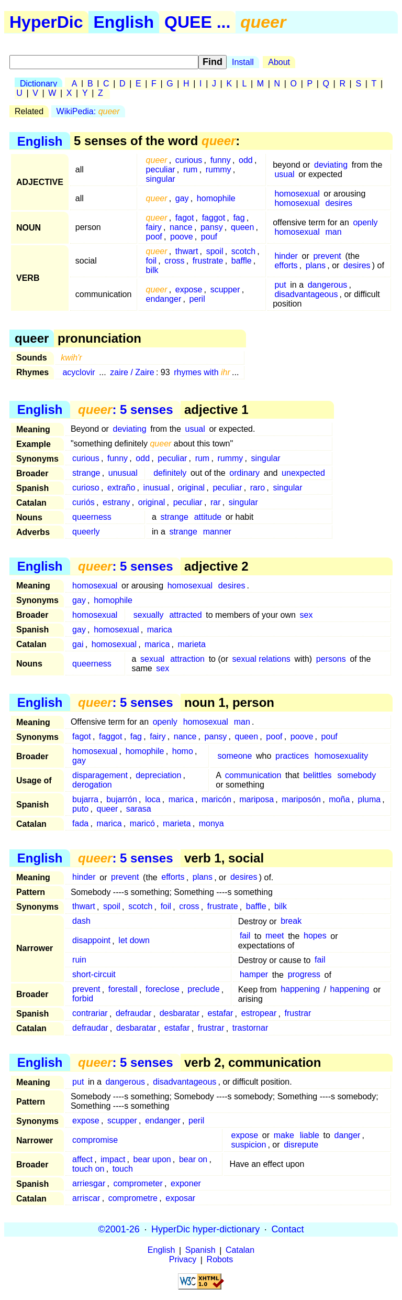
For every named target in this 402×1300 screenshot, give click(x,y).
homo (182, 751)
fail (245, 936)
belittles (317, 775)
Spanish (200, 1250)
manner (217, 531)
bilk (152, 270)
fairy (154, 227)
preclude (203, 989)
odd (246, 160)
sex (306, 614)
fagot (184, 217)
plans (316, 265)
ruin (79, 960)
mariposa (256, 799)
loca (152, 799)
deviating (331, 164)
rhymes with (202, 372)
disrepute (301, 1144)
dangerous (328, 284)
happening (300, 989)
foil (151, 260)
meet (274, 936)
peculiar (160, 169)
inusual (156, 487)
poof (154, 236)
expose (189, 289)
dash (81, 921)
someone (235, 755)
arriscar (86, 1198)
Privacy (182, 1259)
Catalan (240, 1250)
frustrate (208, 260)
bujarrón (121, 799)
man (334, 231)
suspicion (248, 1144)
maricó (142, 823)
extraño (121, 487)
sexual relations (261, 658)
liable (309, 1135)
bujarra (85, 799)
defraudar (134, 1013)
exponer (186, 1183)
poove (181, 236)
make (284, 1135)
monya (211, 823)
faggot (213, 217)
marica (159, 629)
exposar (180, 1198)
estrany (116, 502)
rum (190, 169)
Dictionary (38, 83)
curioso (85, 487)
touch (123, 1168)
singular (160, 178)
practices (292, 755)
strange (86, 472)
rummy (218, 169)
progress (304, 974)
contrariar (90, 1013)
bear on (193, 1159)
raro (257, 487)
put (280, 284)
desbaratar (180, 1013)
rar (215, 502)
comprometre (133, 1198)
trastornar (250, 1028)
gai (77, 644)
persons (331, 658)
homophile (216, 198)
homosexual (296, 193)
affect (82, 1159)
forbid (82, 999)
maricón (216, 799)
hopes (315, 936)
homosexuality (341, 755)
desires (339, 203)
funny (220, 160)
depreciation (158, 775)
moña (339, 799)
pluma (369, 799)
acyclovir (78, 372)
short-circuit (94, 974)
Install (243, 62)
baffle (241, 260)
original (191, 487)
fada (80, 823)
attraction (187, 658)
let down (134, 940)
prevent (327, 256)
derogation (92, 784)
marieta (192, 644)
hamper (254, 974)
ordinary (244, 472)
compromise (95, 1139)
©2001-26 (119, 1229)
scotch (243, 251)
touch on (88, 1168)
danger (347, 1135)
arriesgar (88, 1183)
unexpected (303, 472)
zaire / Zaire (132, 372)
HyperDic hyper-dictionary (205, 1229)
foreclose (163, 989)
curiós (83, 502)
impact (112, 1159)
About (279, 62)
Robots (220, 1259)
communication (253, 775)
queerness (91, 516)
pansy (211, 227)
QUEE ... (197, 22)
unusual (123, 472)
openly (365, 222)
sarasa (138, 808)
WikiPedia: (88, 111)
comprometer (138, 1183)
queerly (85, 531)
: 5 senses (125, 409)
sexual (152, 658)
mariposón (301, 799)
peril (197, 298)
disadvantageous (306, 294)
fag (238, 217)
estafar (220, 1013)
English (124, 22)
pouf (209, 236)
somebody (356, 775)
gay (182, 198)
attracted (185, 614)
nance (181, 227)
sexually (148, 614)
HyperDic (46, 22)
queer (107, 808)
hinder (285, 256)
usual (284, 174)
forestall (123, 989)
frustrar (298, 1013)
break (291, 921)
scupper (225, 289)
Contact (287, 1229)
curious (189, 160)
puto (80, 808)
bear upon (152, 1159)
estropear (259, 1013)
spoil (215, 251)
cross (174, 260)
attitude (207, 516)
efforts (285, 265)
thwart (186, 251)
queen (242, 227)
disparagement (100, 775)
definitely (169, 472)
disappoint (91, 940)
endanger (164, 298)
